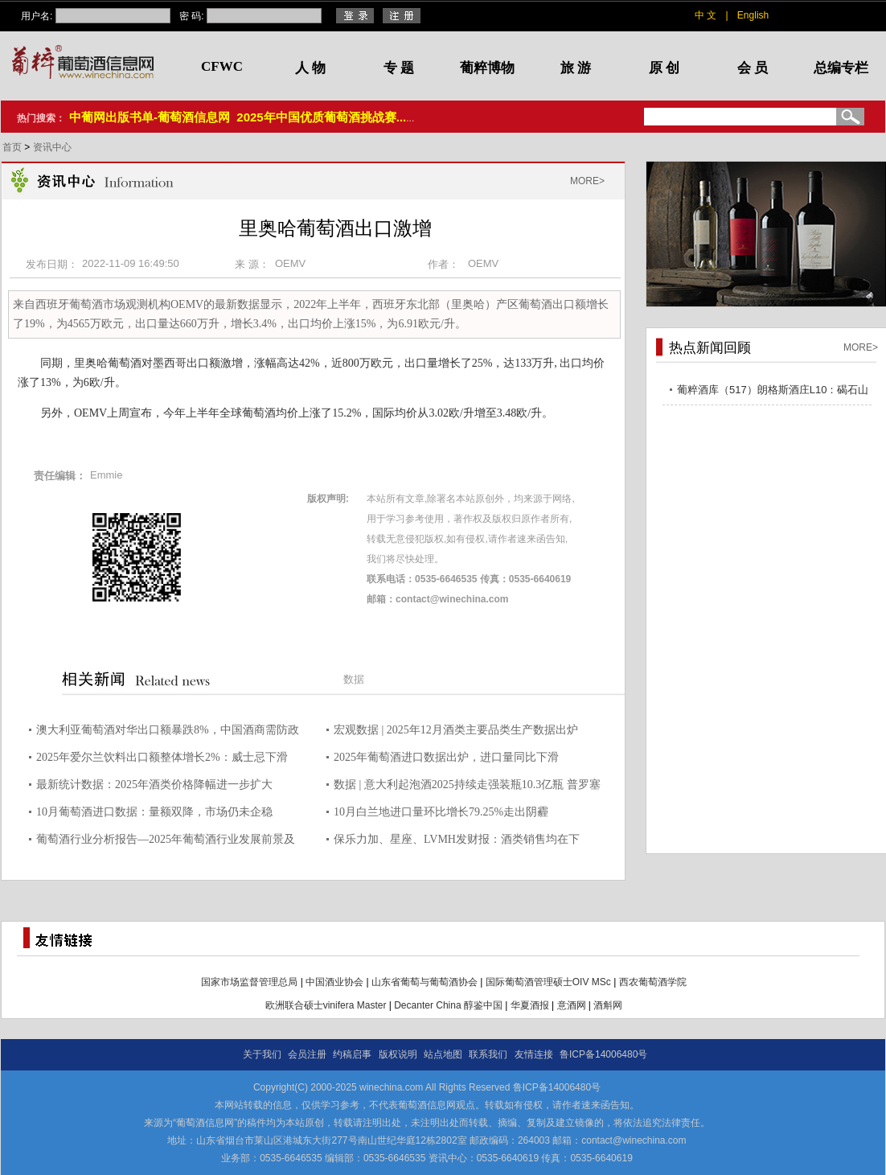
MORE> (587, 181)
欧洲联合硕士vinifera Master (326, 1005)
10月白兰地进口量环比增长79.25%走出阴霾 (441, 812)
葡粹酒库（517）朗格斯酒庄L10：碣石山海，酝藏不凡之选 (772, 392)
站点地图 (443, 1054)
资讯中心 (52, 147)
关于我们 (262, 1054)
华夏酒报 (530, 1005)
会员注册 (307, 1054)
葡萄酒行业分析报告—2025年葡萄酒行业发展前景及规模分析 (165, 841)
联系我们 (488, 1054)
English (753, 15)
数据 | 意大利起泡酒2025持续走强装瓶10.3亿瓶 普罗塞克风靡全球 (467, 787)
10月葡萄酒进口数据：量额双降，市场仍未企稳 (154, 812)
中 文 (705, 15)
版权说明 (398, 1054)
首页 (13, 147)
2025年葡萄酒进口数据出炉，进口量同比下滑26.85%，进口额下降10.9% (446, 759)
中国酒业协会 (334, 982)
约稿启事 (352, 1054)
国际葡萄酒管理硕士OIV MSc (548, 982)
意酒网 (571, 1005)
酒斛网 (607, 1005)
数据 (353, 679)
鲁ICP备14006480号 (603, 1054)
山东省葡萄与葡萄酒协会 (424, 982)
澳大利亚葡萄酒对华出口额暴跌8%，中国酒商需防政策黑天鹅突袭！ (167, 732)
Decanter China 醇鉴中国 (448, 1005)
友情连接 (534, 1054)
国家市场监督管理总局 (249, 982)
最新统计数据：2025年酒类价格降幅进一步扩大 (154, 785)
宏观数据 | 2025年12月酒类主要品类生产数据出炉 (456, 730)
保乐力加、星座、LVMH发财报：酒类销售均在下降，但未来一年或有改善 (457, 841)
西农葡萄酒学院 (653, 982)
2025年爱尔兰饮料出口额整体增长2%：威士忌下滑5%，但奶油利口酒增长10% (162, 759)
